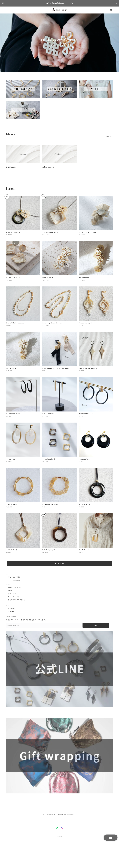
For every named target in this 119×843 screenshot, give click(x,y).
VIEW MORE (59, 563)
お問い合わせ (12, 593)
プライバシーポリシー (15, 596)
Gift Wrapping (11, 167)
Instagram (11, 608)
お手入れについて (48, 167)
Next (113, 42)
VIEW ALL (109, 136)
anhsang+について (14, 587)
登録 (95, 625)
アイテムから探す (14, 577)
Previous (5, 42)
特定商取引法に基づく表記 (16, 599)
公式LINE (11, 611)
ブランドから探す (14, 580)
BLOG (10, 590)
